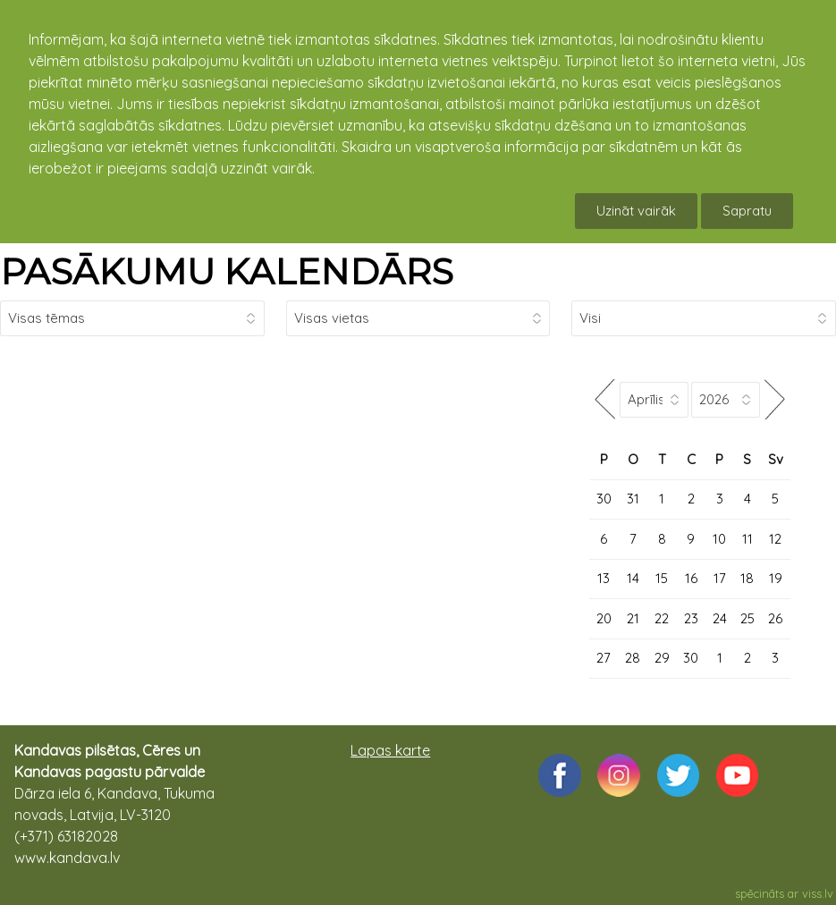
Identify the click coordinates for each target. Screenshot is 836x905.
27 (603, 657)
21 (633, 618)
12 (775, 538)
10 (719, 538)
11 (747, 538)
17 (720, 578)
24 (720, 618)
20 (604, 618)
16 (691, 578)
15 (661, 578)
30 (604, 498)
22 (661, 618)
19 (775, 578)
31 (633, 498)
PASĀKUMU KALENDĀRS (226, 271)
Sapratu (747, 210)
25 (747, 618)
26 (775, 618)
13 (603, 578)
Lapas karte (390, 750)
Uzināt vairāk (636, 210)
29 (662, 657)
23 (691, 618)
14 (633, 578)
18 (747, 578)
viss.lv (817, 893)
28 (632, 657)
